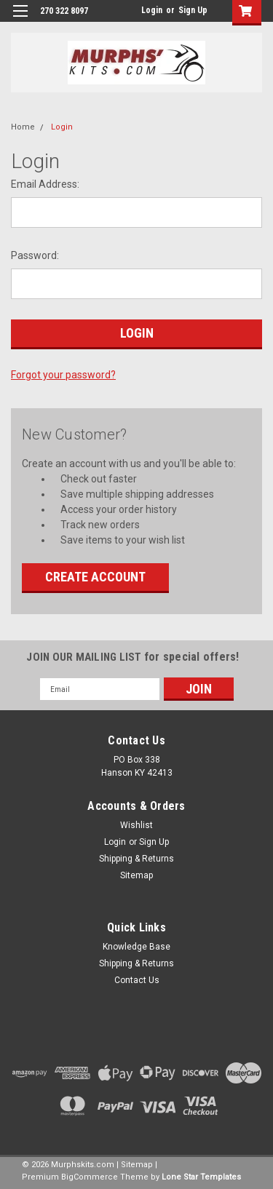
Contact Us (136, 980)
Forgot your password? (63, 375)
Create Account (95, 576)
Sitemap (136, 875)
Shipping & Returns (136, 859)
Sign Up (192, 10)
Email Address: (45, 184)
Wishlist (136, 825)
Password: (35, 255)
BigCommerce (89, 1177)
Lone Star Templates (201, 1177)
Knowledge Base (136, 947)
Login (151, 10)
